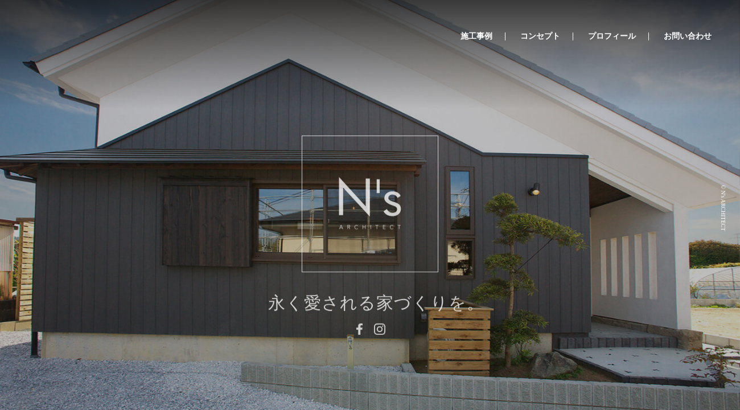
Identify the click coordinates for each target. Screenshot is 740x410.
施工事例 (476, 36)
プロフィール (612, 36)
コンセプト (540, 36)
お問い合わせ (688, 36)
